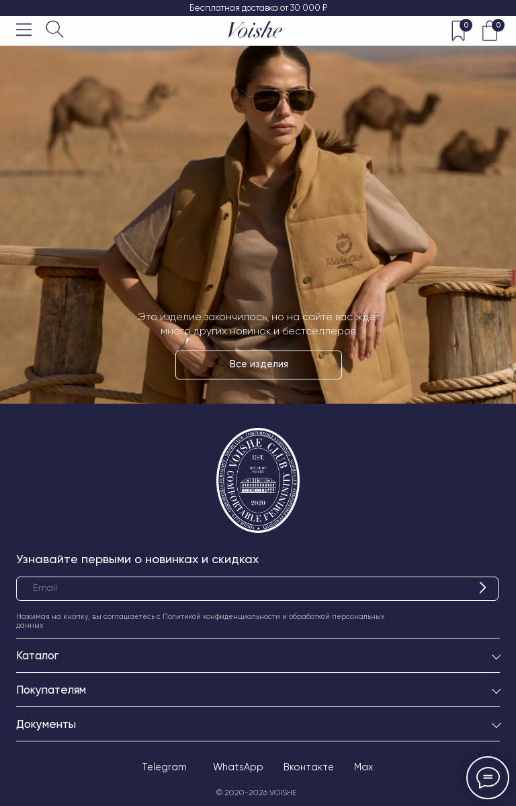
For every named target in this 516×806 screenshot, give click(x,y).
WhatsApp (238, 767)
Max (363, 767)
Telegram (164, 767)
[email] (257, 589)
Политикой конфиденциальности (221, 616)
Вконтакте (309, 767)
